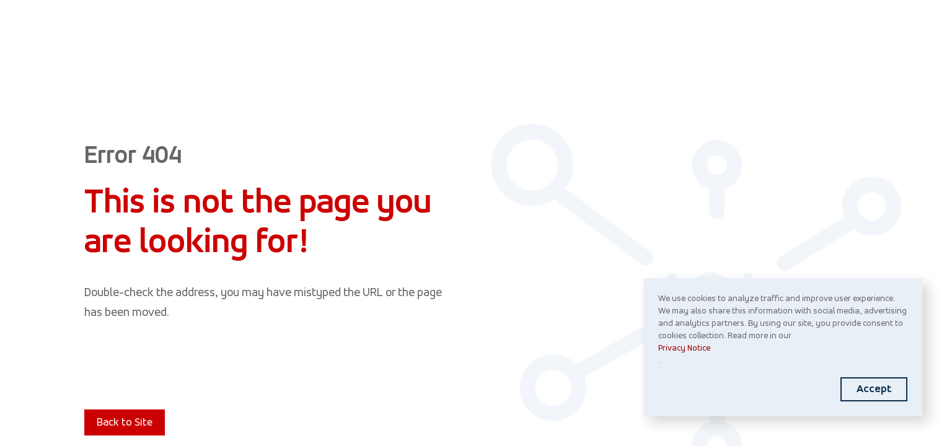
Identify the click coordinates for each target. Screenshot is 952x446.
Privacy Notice (684, 348)
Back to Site (124, 423)
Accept (874, 389)
